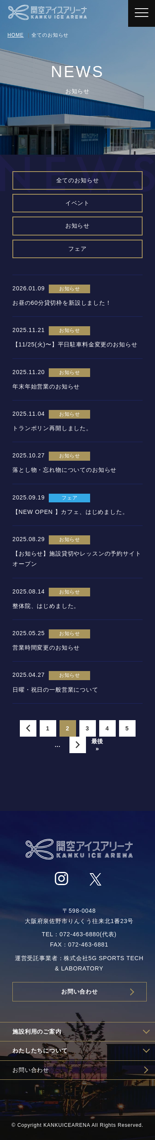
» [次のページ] (77, 745)
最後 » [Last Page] (97, 745)
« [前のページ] (28, 728)
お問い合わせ (79, 991)
